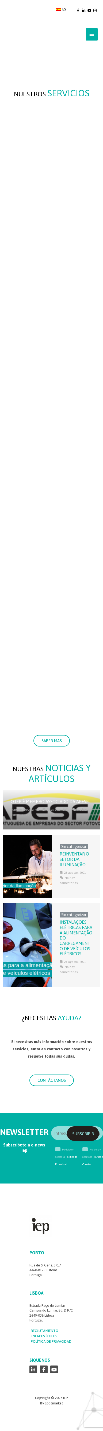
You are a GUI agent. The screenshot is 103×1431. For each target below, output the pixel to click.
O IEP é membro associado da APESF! (50, 801)
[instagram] (95, 10)
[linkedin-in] (84, 10)
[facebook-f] (78, 10)
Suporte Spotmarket (25, 809)
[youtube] (89, 10)
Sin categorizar (73, 846)
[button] (51, 741)
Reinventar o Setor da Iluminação (74, 859)
